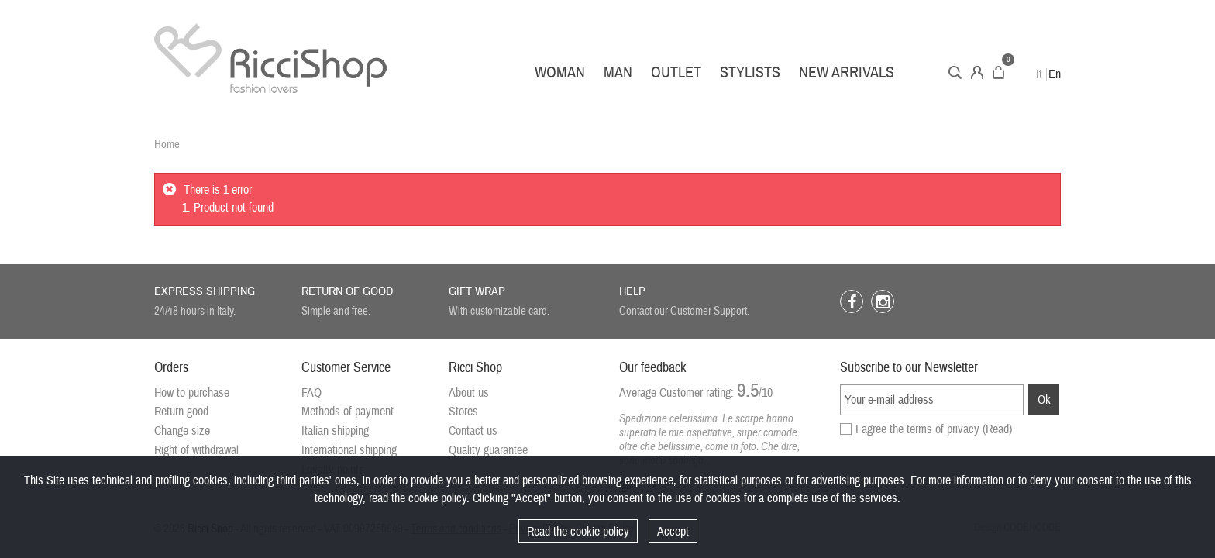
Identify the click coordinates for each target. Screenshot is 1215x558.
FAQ (311, 393)
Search (955, 72)
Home (167, 144)
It (1039, 74)
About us (469, 393)
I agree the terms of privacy (933, 429)
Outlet (676, 72)
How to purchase (191, 393)
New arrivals (846, 72)
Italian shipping (335, 431)
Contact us (473, 431)
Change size (182, 431)
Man (618, 72)
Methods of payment (347, 411)
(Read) (997, 429)
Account (977, 72)
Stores (463, 411)
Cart (998, 72)
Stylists (750, 72)
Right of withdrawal (196, 450)
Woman (560, 72)
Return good (181, 411)
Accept (673, 531)
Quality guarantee (488, 450)
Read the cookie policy (578, 531)
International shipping (349, 450)
